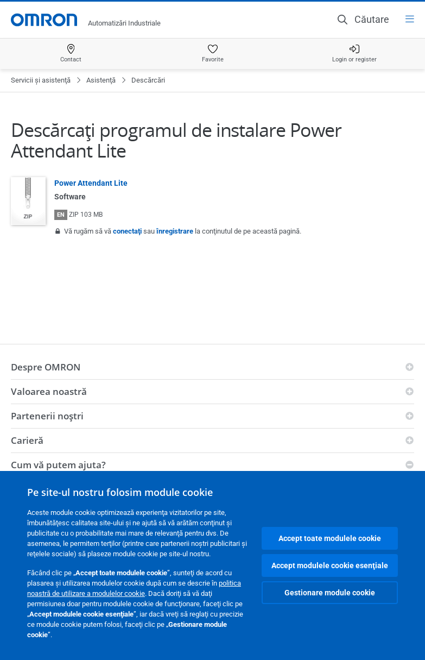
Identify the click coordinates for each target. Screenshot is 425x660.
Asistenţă (101, 80)
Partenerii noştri (47, 416)
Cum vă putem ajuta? (58, 464)
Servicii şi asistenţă (41, 80)
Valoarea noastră (49, 391)
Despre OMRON (45, 367)
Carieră (27, 440)
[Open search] (363, 19)
